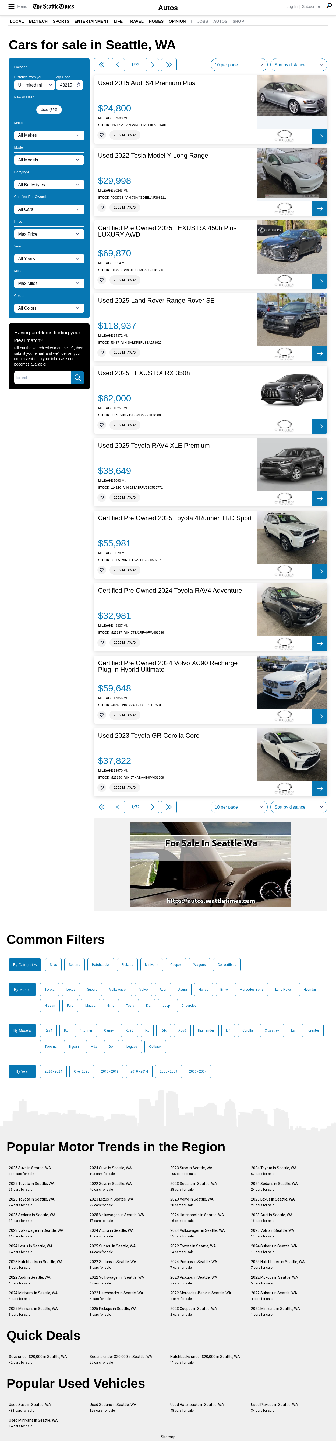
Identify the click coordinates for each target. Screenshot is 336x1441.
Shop (238, 21)
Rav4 (48, 1030)
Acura (182, 989)
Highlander (206, 1030)
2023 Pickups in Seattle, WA (193, 1280)
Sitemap (168, 1437)
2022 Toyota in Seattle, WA (193, 1249)
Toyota (50, 989)
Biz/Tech (38, 21)
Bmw (224, 989)
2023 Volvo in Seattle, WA (192, 1202)
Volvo (143, 989)
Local (17, 21)
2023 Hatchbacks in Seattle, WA (36, 1265)
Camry (109, 1030)
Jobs (202, 21)
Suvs (53, 965)
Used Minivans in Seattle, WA (33, 1423)
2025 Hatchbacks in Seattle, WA (278, 1265)
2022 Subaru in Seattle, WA (274, 1296)
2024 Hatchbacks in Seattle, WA (197, 1218)
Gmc (110, 1006)
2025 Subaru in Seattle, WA (113, 1249)
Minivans (151, 965)
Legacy (131, 1047)
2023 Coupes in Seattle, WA (193, 1311)
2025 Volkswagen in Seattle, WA (117, 1218)
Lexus (70, 989)
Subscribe (311, 6)
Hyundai (310, 989)
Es (293, 1030)
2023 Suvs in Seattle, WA (191, 1171)
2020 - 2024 (53, 1071)
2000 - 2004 (198, 1071)
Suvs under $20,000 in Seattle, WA (38, 1359)
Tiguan (74, 1047)
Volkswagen (118, 989)
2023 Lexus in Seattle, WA (111, 1202)
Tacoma (51, 1047)
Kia (148, 1006)
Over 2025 (81, 1071)
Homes (156, 21)
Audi (163, 989)
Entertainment (92, 21)
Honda (203, 989)
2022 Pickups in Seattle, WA (274, 1280)
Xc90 (129, 1030)
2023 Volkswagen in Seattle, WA (36, 1233)
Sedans (74, 965)
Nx (147, 1030)
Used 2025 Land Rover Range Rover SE (156, 300)
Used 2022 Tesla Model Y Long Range (153, 155)
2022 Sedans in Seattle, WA (113, 1265)
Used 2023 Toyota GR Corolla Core (149, 735)
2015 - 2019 (110, 1071)
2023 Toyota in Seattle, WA (32, 1202)
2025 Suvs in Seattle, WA (30, 1171)
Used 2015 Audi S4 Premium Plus (147, 83)
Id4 (228, 1030)
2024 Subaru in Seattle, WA (274, 1249)
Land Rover (283, 989)
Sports (61, 21)
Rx (66, 1030)
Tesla (130, 1006)
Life (118, 21)
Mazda (90, 1006)
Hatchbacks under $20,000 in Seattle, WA (205, 1359)
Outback (155, 1047)
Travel (136, 21)
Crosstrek (272, 1030)
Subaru (92, 989)
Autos (168, 8)
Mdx (94, 1047)
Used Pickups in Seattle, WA (274, 1407)
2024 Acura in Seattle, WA (112, 1233)
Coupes (176, 965)
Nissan (50, 1006)
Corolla (247, 1030)
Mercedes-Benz (251, 989)
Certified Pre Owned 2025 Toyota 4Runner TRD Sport (175, 518)
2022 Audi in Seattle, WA (30, 1280)
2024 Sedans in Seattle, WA (274, 1186)
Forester (313, 1030)
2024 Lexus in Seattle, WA (31, 1249)
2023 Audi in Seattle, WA (272, 1218)
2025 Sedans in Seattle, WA (32, 1218)
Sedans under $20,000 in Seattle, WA (121, 1359)
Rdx (164, 1030)
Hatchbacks (101, 965)
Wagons (199, 965)
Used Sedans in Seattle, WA (113, 1407)
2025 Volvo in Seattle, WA (272, 1233)
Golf (112, 1047)
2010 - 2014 (139, 1071)
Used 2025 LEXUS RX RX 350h (144, 373)
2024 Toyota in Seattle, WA (274, 1171)
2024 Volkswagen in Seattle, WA (197, 1233)
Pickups (127, 965)
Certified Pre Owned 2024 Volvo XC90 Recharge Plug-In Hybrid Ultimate (168, 666)
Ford (70, 1006)
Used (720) (49, 110)
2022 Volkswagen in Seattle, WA (117, 1280)
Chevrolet (189, 1006)
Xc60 (182, 1030)
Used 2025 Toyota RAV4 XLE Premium (154, 445)
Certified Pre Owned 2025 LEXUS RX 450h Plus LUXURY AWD (167, 231)
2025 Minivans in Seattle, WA (33, 1311)
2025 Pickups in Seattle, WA (113, 1311)
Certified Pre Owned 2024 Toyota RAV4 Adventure (170, 590)
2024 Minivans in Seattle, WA (33, 1296)
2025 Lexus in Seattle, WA (273, 1202)
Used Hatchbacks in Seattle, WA (197, 1407)
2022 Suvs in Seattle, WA (111, 1186)
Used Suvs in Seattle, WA (30, 1407)
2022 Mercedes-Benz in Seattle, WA (200, 1296)
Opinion (177, 21)
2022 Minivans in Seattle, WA (275, 1311)
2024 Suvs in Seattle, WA (111, 1171)
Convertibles (227, 965)
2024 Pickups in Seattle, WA (193, 1265)
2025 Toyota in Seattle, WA (32, 1186)
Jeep (166, 1006)
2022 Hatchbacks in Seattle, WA (116, 1296)
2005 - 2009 (168, 1071)
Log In (292, 6)
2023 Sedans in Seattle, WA (193, 1186)
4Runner (86, 1030)
